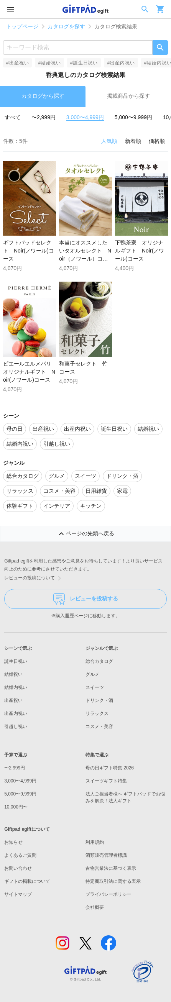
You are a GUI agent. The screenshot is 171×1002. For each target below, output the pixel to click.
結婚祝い (13, 674)
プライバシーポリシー (109, 894)
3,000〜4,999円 (85, 117)
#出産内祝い (121, 63)
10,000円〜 (16, 807)
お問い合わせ (18, 868)
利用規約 (95, 842)
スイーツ (95, 687)
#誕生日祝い (84, 63)
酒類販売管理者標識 (106, 855)
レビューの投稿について (34, 578)
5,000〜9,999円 (133, 117)
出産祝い (13, 700)
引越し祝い (15, 726)
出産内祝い (15, 713)
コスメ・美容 (99, 726)
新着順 (133, 141)
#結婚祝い (49, 63)
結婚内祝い (15, 687)
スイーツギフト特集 (106, 781)
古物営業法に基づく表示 (111, 868)
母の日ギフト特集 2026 (110, 768)
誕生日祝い (15, 661)
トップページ (22, 26)
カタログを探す (66, 26)
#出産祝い (17, 63)
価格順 (157, 141)
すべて (13, 117)
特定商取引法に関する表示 (113, 881)
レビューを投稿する (85, 599)
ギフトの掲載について (27, 881)
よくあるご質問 (20, 855)
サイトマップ (18, 894)
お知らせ (13, 842)
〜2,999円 (43, 117)
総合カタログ (99, 661)
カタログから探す (42, 96)
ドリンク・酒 (99, 700)
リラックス (97, 713)
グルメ (92, 674)
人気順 (109, 141)
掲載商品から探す (128, 96)
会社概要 (95, 907)
